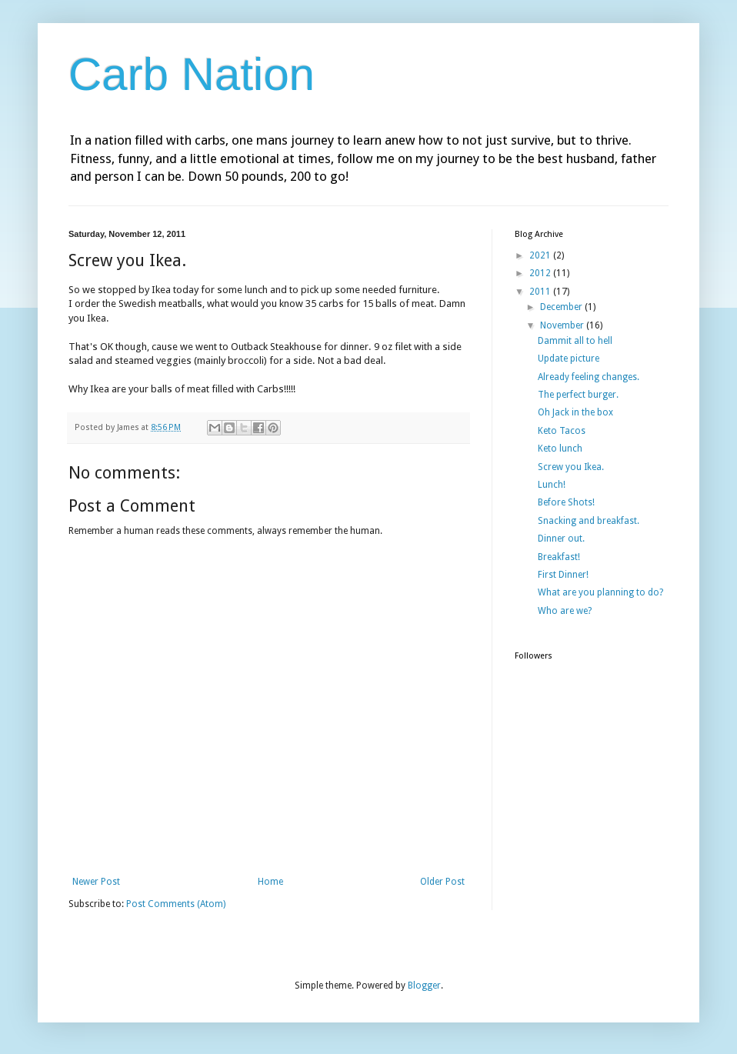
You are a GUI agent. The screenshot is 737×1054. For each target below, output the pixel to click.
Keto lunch (560, 448)
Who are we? (565, 610)
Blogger (424, 985)
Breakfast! (559, 557)
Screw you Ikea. (571, 467)
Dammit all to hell (575, 340)
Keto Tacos (561, 430)
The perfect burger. (578, 394)
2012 (541, 273)
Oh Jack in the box (575, 412)
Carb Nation (191, 74)
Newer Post (96, 881)
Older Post (442, 881)
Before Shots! (566, 502)
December (562, 307)
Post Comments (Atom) (175, 904)
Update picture (568, 358)
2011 (541, 291)
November (563, 325)
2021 (541, 255)
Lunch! (551, 484)
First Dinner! (563, 574)
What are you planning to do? (600, 592)
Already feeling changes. (588, 377)
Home (270, 881)
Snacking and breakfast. (588, 520)
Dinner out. (561, 538)
